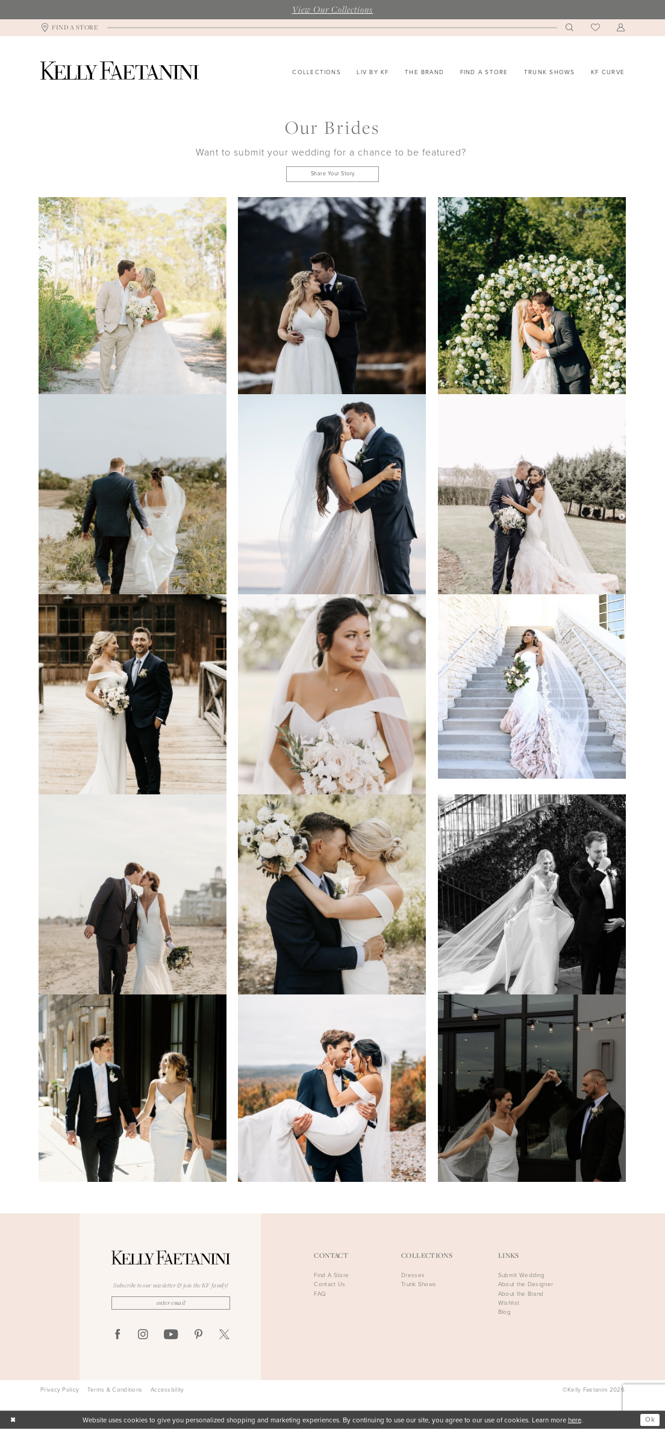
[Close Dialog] (12, 1420)
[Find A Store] (69, 28)
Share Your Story (333, 173)
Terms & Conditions (114, 1389)
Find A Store (331, 1275)
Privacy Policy (59, 1389)
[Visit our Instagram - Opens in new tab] (143, 1335)
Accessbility (167, 1389)
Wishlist (508, 1302)
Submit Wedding (521, 1275)
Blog (504, 1311)
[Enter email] (170, 1303)
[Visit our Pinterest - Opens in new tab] (198, 1335)
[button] (621, 28)
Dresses (413, 1275)
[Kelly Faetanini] (119, 70)
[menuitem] (69, 28)
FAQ (320, 1293)
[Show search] (569, 28)
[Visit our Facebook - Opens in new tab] (117, 1335)
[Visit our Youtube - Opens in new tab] (170, 1335)
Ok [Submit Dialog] (650, 1420)
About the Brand (521, 1293)
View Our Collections (332, 9)
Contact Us (329, 1284)
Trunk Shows (418, 1284)
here (574, 1420)
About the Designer (525, 1284)
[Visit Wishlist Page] (595, 28)
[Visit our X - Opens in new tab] (224, 1335)
